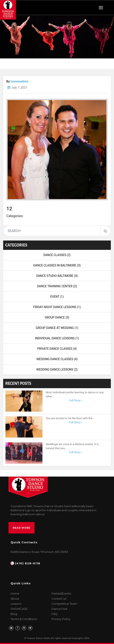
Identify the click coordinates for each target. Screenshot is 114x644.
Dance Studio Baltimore (57, 275)
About (15, 598)
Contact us (58, 598)
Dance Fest (59, 608)
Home (15, 593)
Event (57, 296)
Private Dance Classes (57, 348)
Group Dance (57, 317)
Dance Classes (57, 255)
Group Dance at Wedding (57, 328)
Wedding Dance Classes (57, 359)
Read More (21, 527)
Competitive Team (64, 603)
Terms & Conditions (24, 619)
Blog (14, 614)
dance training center (57, 286)
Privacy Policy (60, 619)
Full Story (75, 400)
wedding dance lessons (57, 369)
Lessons (16, 603)
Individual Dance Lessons (57, 338)
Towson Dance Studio (38, 638)
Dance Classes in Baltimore (57, 265)
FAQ (54, 614)
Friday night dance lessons (57, 307)
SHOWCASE (19, 608)
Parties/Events (61, 593)
